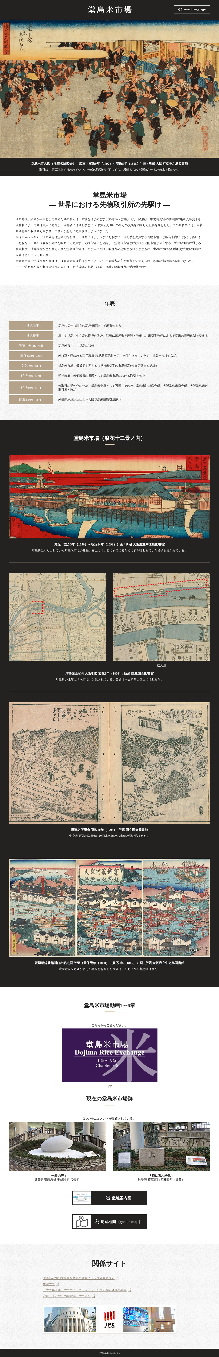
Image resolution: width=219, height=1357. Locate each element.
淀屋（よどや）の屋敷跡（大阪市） (67, 1296)
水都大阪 (49, 1284)
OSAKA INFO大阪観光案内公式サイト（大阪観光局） (79, 1278)
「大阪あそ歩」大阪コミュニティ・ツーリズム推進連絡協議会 (85, 1290)
